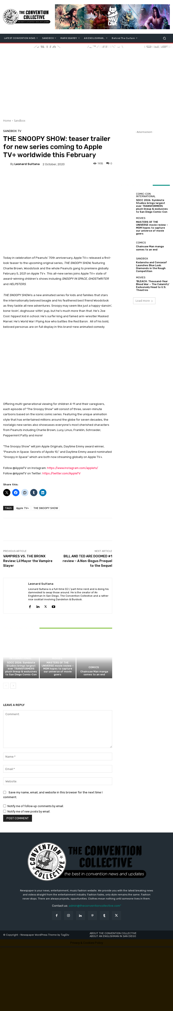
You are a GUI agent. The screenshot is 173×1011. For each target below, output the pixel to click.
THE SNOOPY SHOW (45, 508)
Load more (144, 301)
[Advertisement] (86, 79)
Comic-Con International (21, 657)
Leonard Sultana (27, 164)
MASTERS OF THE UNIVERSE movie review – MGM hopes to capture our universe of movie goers (58, 668)
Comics (94, 667)
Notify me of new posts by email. (28, 811)
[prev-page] (6, 686)
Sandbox (19, 121)
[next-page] (13, 686)
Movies (57, 658)
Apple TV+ (22, 508)
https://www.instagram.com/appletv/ (72, 468)
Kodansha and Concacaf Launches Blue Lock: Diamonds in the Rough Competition (151, 267)
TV (19, 130)
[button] (164, 38)
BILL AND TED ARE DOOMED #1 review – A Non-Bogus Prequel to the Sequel (87, 561)
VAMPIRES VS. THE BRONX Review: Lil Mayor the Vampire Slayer (27, 561)
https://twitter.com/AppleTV (61, 473)
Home (7, 121)
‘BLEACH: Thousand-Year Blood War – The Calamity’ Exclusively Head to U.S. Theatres (152, 286)
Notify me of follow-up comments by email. (35, 806)
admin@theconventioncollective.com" (95, 905)
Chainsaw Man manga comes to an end (94, 673)
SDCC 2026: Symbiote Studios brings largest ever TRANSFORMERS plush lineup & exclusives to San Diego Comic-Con (21, 668)
